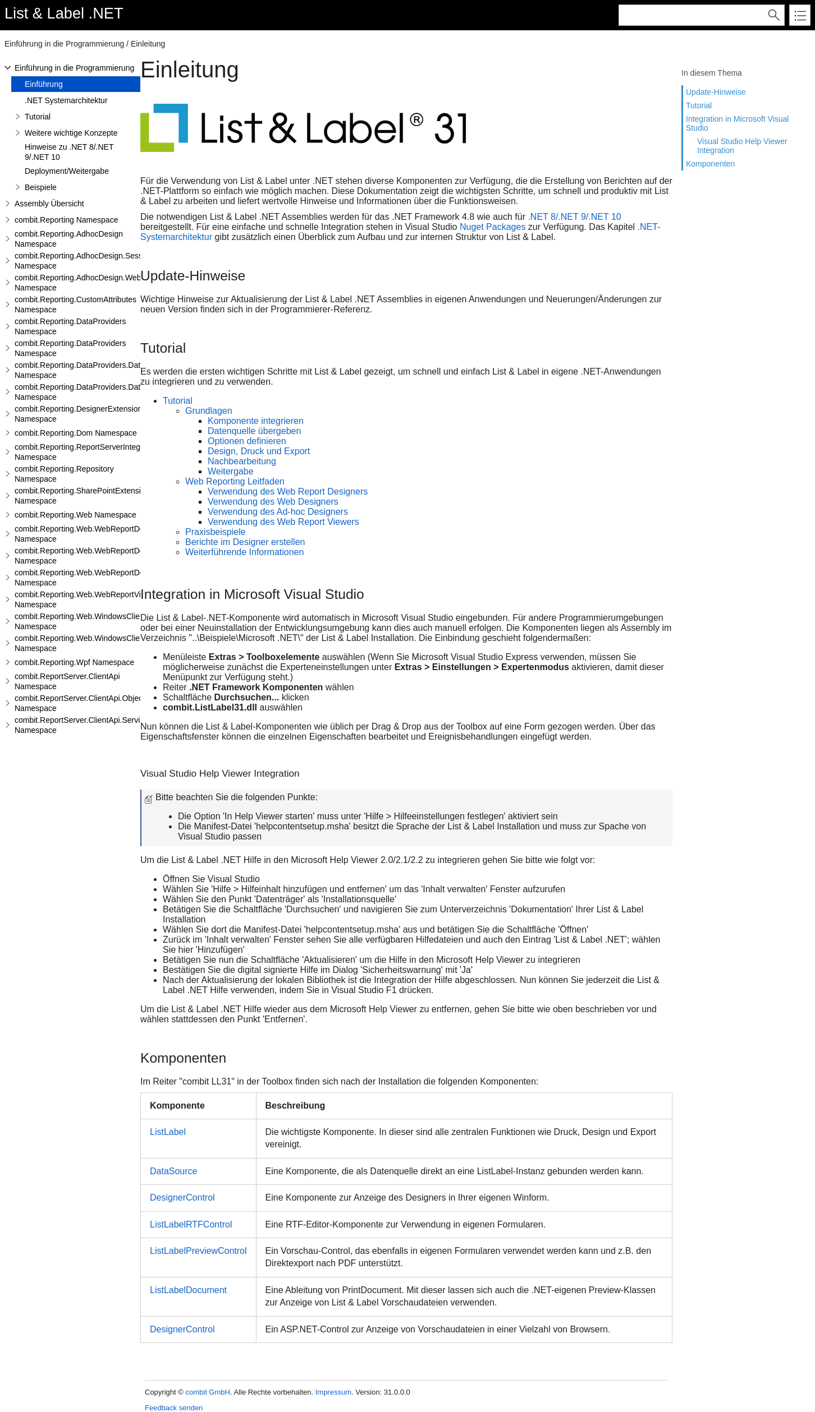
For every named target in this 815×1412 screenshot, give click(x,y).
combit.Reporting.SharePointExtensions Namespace (84, 495)
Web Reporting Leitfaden (235, 481)
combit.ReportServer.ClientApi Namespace (67, 681)
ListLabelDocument (188, 1290)
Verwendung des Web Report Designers (288, 491)
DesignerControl (182, 1197)
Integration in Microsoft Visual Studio (737, 123)
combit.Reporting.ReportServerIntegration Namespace (87, 452)
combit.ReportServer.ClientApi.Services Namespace (83, 725)
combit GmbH (207, 1392)
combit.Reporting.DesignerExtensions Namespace (80, 413)
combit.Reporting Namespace (66, 219)
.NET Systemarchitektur (66, 100)
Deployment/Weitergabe (67, 171)
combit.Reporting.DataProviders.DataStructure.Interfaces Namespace (114, 392)
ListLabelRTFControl (191, 1224)
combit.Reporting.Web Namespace (75, 514)
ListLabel (168, 1132)
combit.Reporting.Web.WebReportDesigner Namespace (90, 533)
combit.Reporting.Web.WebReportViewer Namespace (86, 599)
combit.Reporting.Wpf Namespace (74, 662)
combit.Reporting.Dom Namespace (76, 432)
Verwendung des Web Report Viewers (283, 522)
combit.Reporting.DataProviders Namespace (70, 326)
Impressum (333, 1392)
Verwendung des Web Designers (273, 501)
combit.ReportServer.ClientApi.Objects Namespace (82, 703)
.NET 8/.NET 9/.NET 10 (574, 217)
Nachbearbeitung (242, 461)
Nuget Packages (492, 227)
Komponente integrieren (256, 421)
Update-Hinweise (716, 91)
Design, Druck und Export (259, 451)
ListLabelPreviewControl (198, 1251)
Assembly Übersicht (49, 203)
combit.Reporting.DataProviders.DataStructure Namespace (96, 370)
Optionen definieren (247, 441)
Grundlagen (208, 411)
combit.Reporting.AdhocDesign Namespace (69, 238)
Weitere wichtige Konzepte (71, 132)
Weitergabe (231, 471)
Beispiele (41, 187)
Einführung (44, 84)
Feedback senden (174, 1408)
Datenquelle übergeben (254, 431)
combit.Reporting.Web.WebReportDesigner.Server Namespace (102, 555)
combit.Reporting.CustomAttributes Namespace (75, 304)
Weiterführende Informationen (244, 552)
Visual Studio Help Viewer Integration (742, 146)
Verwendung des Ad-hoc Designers (278, 511)
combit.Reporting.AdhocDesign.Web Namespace (78, 282)
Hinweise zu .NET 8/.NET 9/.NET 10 (69, 151)
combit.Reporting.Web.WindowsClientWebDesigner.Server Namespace (117, 643)
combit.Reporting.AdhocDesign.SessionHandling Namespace (99, 260)
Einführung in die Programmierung (74, 67)
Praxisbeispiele (215, 532)
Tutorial (699, 105)
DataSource (174, 1171)
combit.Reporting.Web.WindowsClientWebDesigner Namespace (104, 621)
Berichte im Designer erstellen (245, 542)
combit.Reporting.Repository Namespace (64, 473)
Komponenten (710, 163)
